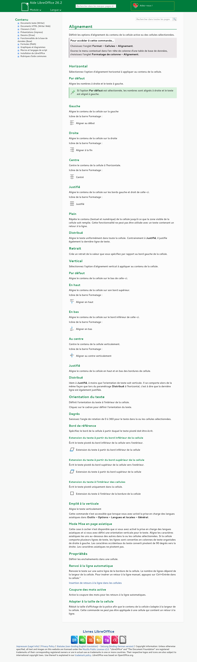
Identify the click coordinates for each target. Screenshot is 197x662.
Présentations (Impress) (31, 32)
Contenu (21, 19)
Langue (54, 9)
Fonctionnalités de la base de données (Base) (32, 40)
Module (34, 9)
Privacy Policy (48, 646)
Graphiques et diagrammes (32, 47)
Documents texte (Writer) (32, 23)
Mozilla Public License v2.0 (95, 649)
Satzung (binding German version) (117, 646)
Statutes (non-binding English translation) (77, 646)
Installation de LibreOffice (32, 53)
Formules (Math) (28, 44)
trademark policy (83, 655)
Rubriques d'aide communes (33, 56)
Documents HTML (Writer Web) (35, 26)
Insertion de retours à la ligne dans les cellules (95, 583)
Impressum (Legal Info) (27, 646)
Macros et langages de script (33, 50)
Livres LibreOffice (98, 631)
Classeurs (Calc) (28, 29)
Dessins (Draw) (27, 35)
